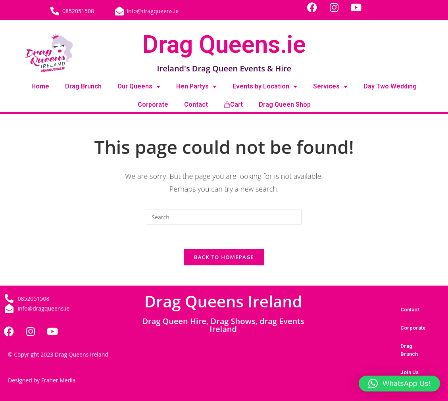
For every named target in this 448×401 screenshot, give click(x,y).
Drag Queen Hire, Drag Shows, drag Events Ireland (223, 325)
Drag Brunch (83, 86)
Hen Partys (196, 86)
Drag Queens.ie (224, 44)
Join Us (409, 372)
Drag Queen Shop (285, 104)
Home (40, 86)
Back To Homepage (224, 257)
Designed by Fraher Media (42, 380)
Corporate (153, 104)
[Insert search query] (224, 217)
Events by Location (265, 86)
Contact (196, 104)
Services (330, 86)
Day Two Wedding (390, 86)
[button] (399, 383)
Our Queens (138, 86)
